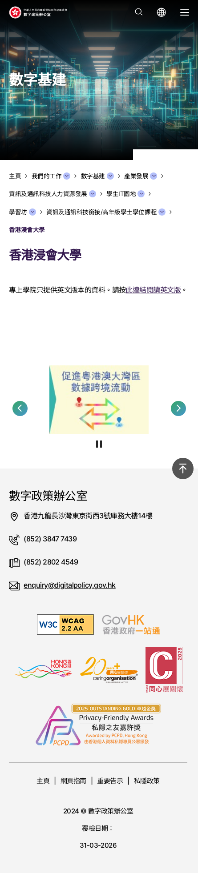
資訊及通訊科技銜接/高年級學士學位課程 (106, 212)
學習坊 (22, 212)
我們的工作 (51, 176)
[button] (20, 408)
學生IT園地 (125, 193)
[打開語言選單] (161, 12)
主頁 (42, 781)
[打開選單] (184, 12)
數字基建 (97, 176)
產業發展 (140, 176)
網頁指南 (73, 781)
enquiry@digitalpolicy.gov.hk (69, 585)
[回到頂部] (183, 468)
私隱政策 (147, 781)
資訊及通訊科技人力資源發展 (52, 193)
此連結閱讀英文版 (153, 289)
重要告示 (110, 781)
